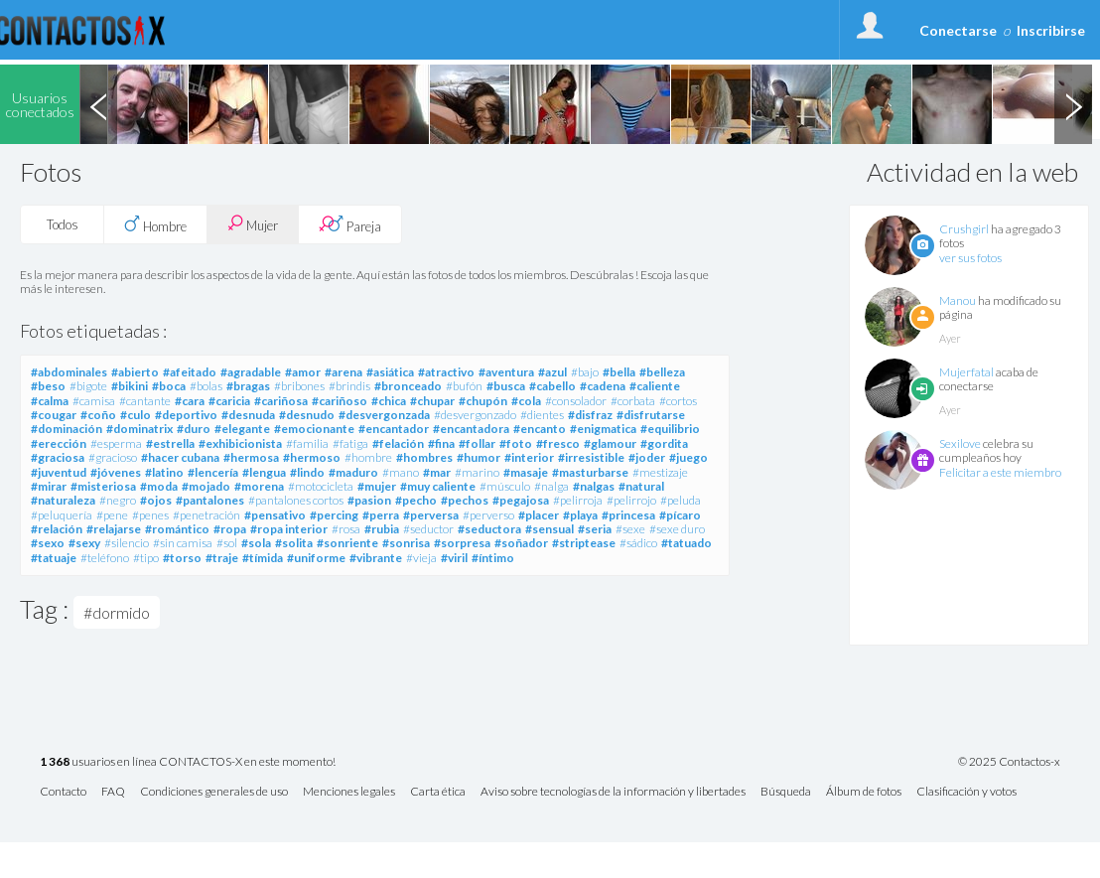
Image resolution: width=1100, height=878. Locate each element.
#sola (256, 542)
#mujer (376, 486)
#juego (688, 457)
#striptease (584, 542)
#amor (303, 372)
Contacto (63, 792)
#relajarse (113, 528)
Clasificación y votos (966, 792)
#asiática (390, 372)
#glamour (610, 443)
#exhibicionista (240, 443)
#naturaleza (63, 500)
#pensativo (275, 515)
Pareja (350, 224)
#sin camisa (182, 542)
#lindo (307, 472)
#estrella (170, 443)
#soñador (521, 542)
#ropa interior (289, 528)
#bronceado (408, 385)
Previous (98, 104)
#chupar (432, 400)
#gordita (664, 443)
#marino (477, 472)
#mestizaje (660, 472)
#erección (58, 443)
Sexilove (960, 443)
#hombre (368, 457)
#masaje (525, 472)
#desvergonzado (475, 414)
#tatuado (686, 542)
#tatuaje (53, 557)
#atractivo (446, 372)
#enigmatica (603, 428)
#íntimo (493, 557)
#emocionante (314, 428)
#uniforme (316, 557)
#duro (193, 428)
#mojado (206, 486)
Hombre (155, 224)
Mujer (252, 224)
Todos (62, 224)
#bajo (585, 372)
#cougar (53, 414)
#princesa (628, 515)
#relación (56, 528)
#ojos (156, 500)
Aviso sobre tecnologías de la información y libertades (613, 792)
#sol (226, 542)
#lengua (264, 472)
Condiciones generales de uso (214, 792)
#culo (135, 414)
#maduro (353, 472)
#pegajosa (520, 500)
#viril (454, 557)
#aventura (506, 372)
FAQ (113, 792)
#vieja (421, 557)
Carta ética (438, 792)
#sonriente (347, 542)
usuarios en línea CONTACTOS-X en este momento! (188, 762)
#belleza (662, 372)
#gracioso (112, 457)
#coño (98, 414)
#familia (307, 443)
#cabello (552, 385)
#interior (529, 457)
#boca (169, 385)
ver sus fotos (970, 257)
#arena (343, 372)
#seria (595, 528)
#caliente (654, 385)
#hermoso (312, 457)
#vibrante (375, 557)
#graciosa (57, 457)
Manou (957, 300)
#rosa (346, 528)
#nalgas (594, 486)
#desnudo (307, 414)
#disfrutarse (651, 414)
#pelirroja (578, 500)
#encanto (539, 428)
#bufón (464, 385)
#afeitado (189, 372)
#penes (150, 515)
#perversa (431, 515)
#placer (538, 515)
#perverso (488, 515)
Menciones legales (349, 792)
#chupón (483, 400)
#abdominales (69, 372)
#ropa (229, 528)
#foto (515, 443)
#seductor (428, 528)
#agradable (250, 372)
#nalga (551, 486)
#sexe (630, 528)
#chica (388, 400)
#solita (294, 542)
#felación (398, 443)
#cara (190, 400)
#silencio (126, 542)
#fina (441, 443)
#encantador (393, 428)
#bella (619, 372)
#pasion (369, 500)
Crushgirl (964, 228)
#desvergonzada (384, 414)
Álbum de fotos (863, 792)
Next (1073, 104)
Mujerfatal (966, 372)
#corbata (633, 400)
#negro (117, 500)
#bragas (248, 385)
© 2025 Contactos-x (1009, 762)
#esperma (116, 443)
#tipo (146, 557)
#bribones (299, 385)
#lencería (213, 472)
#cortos (678, 400)
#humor (478, 457)
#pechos (464, 500)
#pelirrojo (631, 500)
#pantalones (210, 500)
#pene (112, 515)
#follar (477, 443)
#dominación (66, 428)
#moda (159, 486)
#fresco (558, 443)
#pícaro (680, 515)
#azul (552, 372)
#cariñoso (339, 400)
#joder (646, 457)
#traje (222, 557)
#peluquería (61, 515)
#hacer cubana (180, 457)
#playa (580, 515)
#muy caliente (438, 486)
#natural (641, 486)
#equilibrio (670, 428)
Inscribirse (1051, 30)
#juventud (58, 472)
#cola (526, 400)
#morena (259, 486)
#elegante (242, 428)
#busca (505, 385)
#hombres (424, 457)
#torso (182, 557)
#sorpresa (462, 542)
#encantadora (471, 428)
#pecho (416, 500)
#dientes (542, 414)
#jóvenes (115, 472)
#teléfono (104, 557)
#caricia (229, 400)
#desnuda (248, 414)
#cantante (145, 400)
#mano (400, 472)
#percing (334, 515)
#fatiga (350, 443)
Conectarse (958, 30)
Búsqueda (785, 792)
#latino (164, 472)
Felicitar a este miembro (1000, 472)
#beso (48, 385)
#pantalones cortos (296, 500)
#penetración (206, 515)
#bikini (129, 385)
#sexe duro (677, 528)
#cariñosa (281, 400)
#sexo (48, 542)
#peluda (680, 500)
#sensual (549, 528)
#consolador (576, 400)
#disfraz (590, 414)
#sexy (84, 542)
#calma (50, 400)
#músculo (505, 486)
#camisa (93, 400)
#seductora (489, 528)
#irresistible (591, 457)
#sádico (638, 542)
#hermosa (251, 457)
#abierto (135, 372)
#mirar (49, 486)
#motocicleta (320, 486)
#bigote (88, 385)
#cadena (602, 385)
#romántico (177, 528)
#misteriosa (103, 486)
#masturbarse (590, 472)
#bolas (206, 385)
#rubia (381, 528)
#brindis (349, 385)
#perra (380, 515)
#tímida (262, 557)
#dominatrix (139, 428)
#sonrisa (406, 542)
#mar (437, 472)
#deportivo (186, 414)
